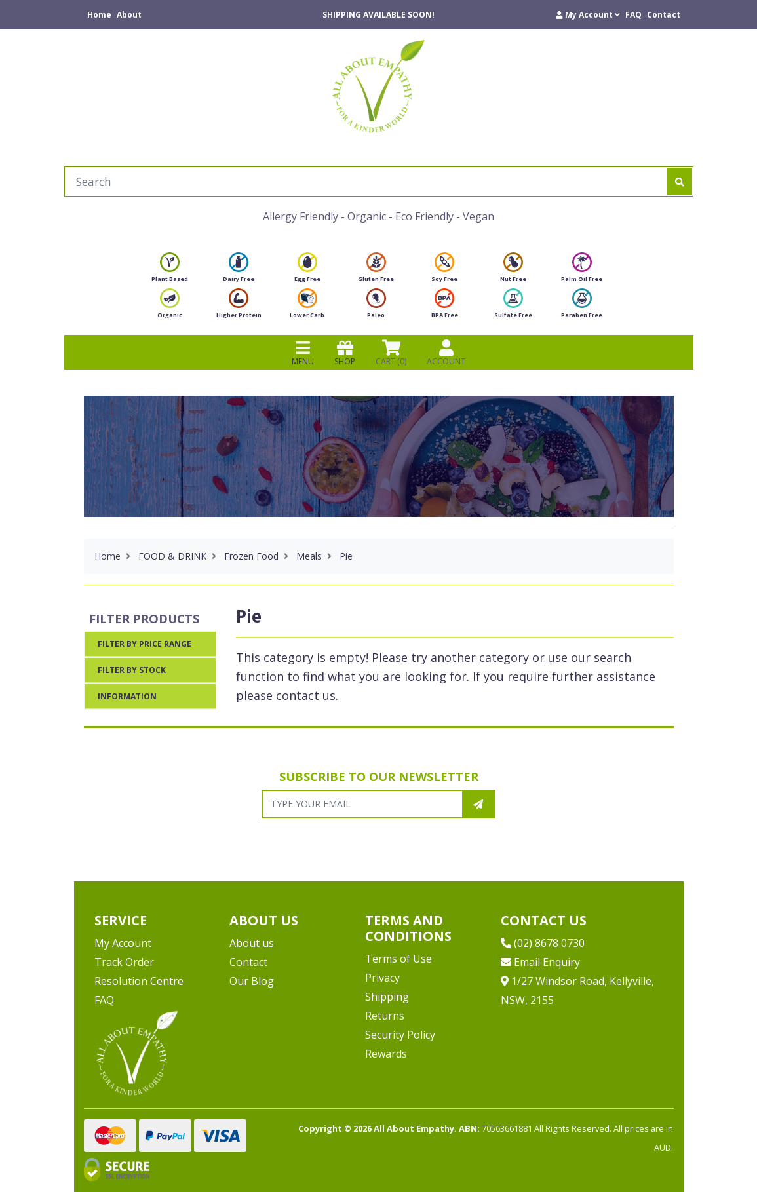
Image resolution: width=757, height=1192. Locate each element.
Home (99, 14)
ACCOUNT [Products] (446, 352)
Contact (663, 14)
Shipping (387, 997)
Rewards (386, 1054)
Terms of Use (398, 959)
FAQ (633, 14)
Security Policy (400, 1035)
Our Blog (251, 981)
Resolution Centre (139, 981)
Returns (384, 1016)
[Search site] (680, 181)
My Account (122, 943)
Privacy (382, 978)
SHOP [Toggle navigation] (344, 352)
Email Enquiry (540, 962)
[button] (588, 14)
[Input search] (366, 181)
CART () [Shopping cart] (391, 352)
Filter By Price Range (144, 643)
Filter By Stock (132, 670)
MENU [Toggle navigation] (303, 352)
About (129, 14)
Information (127, 696)
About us (251, 943)
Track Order (124, 962)
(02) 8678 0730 (543, 943)
